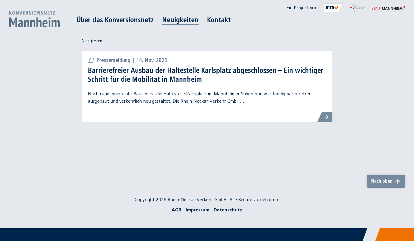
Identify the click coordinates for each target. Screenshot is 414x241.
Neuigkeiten (180, 20)
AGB (176, 210)
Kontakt (219, 20)
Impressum (197, 210)
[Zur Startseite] (34, 19)
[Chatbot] (405, 232)
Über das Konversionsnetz (115, 20)
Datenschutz (228, 210)
